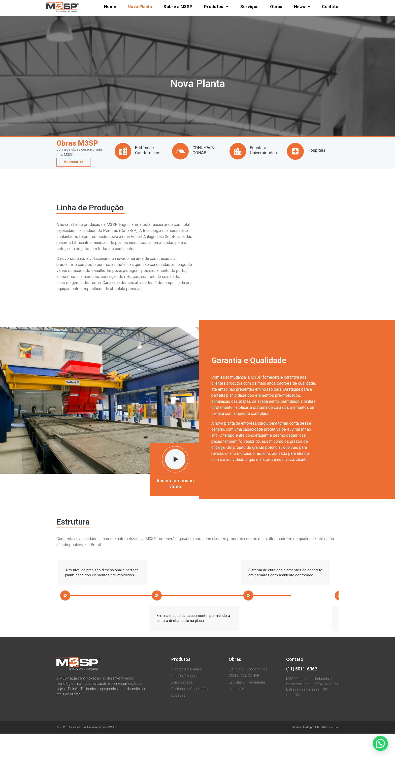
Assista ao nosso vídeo (175, 483)
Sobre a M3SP (177, 6)
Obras (276, 6)
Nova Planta (140, 6)
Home (110, 6)
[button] (73, 162)
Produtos (216, 6)
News (302, 6)
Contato (330, 6)
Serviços (249, 6)
